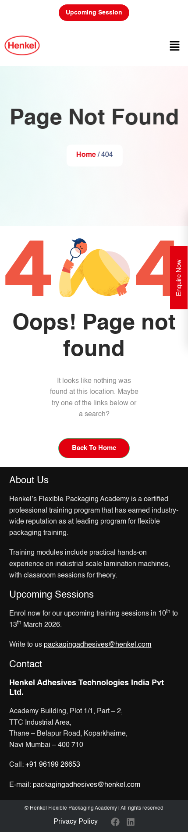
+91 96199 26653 (52, 764)
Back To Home (94, 448)
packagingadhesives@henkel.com (86, 785)
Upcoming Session (94, 13)
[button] (175, 45)
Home (86, 155)
